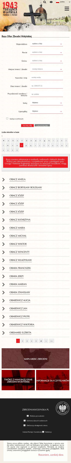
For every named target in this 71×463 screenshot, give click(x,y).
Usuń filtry (41, 125)
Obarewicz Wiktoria (22, 324)
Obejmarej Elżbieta (20, 332)
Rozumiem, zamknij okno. (51, 454)
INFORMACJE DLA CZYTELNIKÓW (52, 380)
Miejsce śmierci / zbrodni (17, 68)
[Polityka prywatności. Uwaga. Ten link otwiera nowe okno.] (35, 416)
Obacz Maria (17, 227)
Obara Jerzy (17, 275)
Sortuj (25, 102)
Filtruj (26, 125)
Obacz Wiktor (18, 243)
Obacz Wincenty (19, 251)
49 (40, 340)
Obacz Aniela (17, 178)
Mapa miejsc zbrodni (35, 358)
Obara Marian (18, 283)
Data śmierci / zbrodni (18, 85)
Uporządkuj (23, 111)
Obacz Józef (17, 195)
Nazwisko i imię (21, 77)
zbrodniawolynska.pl (35, 409)
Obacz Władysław (21, 259)
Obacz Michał (18, 235)
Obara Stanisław (20, 291)
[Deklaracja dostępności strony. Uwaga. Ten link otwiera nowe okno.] (35, 425)
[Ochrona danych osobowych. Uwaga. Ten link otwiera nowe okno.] (35, 420)
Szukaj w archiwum (16, 118)
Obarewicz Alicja (20, 299)
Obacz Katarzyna (20, 219)
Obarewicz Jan (18, 308)
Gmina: (24, 60)
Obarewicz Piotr (20, 316)
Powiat (24, 52)
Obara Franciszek (20, 267)
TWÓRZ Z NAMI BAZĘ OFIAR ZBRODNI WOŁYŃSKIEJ (18, 380)
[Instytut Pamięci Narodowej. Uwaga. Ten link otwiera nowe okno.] (30, 432)
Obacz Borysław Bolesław (26, 187)
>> (51, 340)
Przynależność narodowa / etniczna (17, 94)
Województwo (21, 43)
